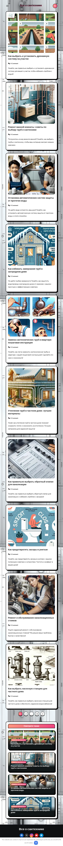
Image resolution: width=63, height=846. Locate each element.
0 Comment (14, 63)
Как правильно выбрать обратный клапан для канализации (30, 483)
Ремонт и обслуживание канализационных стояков (31, 619)
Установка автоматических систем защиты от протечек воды (31, 199)
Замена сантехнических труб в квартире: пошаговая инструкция (30, 341)
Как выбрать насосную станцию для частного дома (27, 690)
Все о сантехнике (31, 5)
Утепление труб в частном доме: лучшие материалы (29, 412)
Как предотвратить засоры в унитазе (28, 549)
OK (36, 843)
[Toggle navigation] (7, 6)
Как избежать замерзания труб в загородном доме (25, 270)
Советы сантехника (19, 740)
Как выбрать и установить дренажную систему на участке (28, 58)
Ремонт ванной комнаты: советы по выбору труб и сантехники (27, 128)
